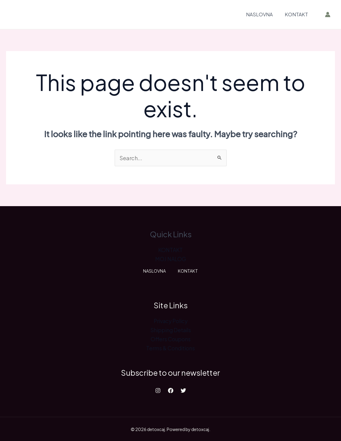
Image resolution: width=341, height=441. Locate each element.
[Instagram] (158, 390)
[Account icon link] (327, 14)
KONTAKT (296, 14)
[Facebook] (170, 390)
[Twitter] (183, 390)
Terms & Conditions (170, 347)
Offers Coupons (170, 338)
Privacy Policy (170, 320)
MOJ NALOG (170, 258)
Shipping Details (170, 329)
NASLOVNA (259, 14)
